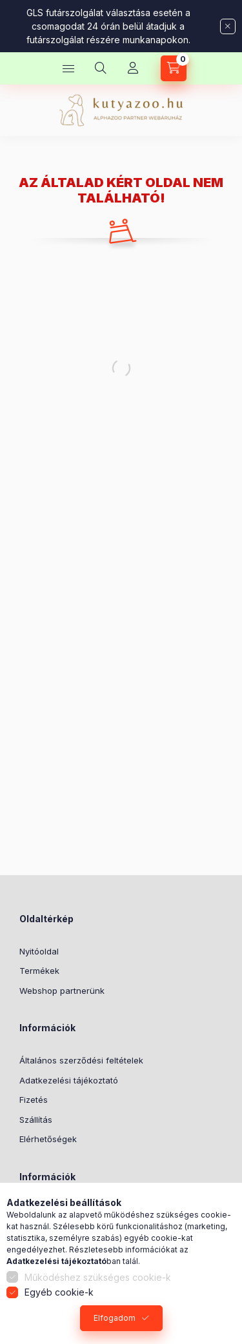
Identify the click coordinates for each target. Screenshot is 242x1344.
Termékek (39, 970)
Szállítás (35, 1119)
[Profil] (133, 68)
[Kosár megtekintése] (174, 68)
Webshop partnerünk (62, 990)
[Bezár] (228, 26)
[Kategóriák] (68, 68)
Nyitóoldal (39, 951)
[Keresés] (101, 68)
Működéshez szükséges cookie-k (98, 1277)
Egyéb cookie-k (59, 1292)
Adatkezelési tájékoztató (68, 1080)
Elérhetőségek (48, 1139)
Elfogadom (115, 1318)
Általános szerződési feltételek (81, 1060)
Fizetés (33, 1099)
